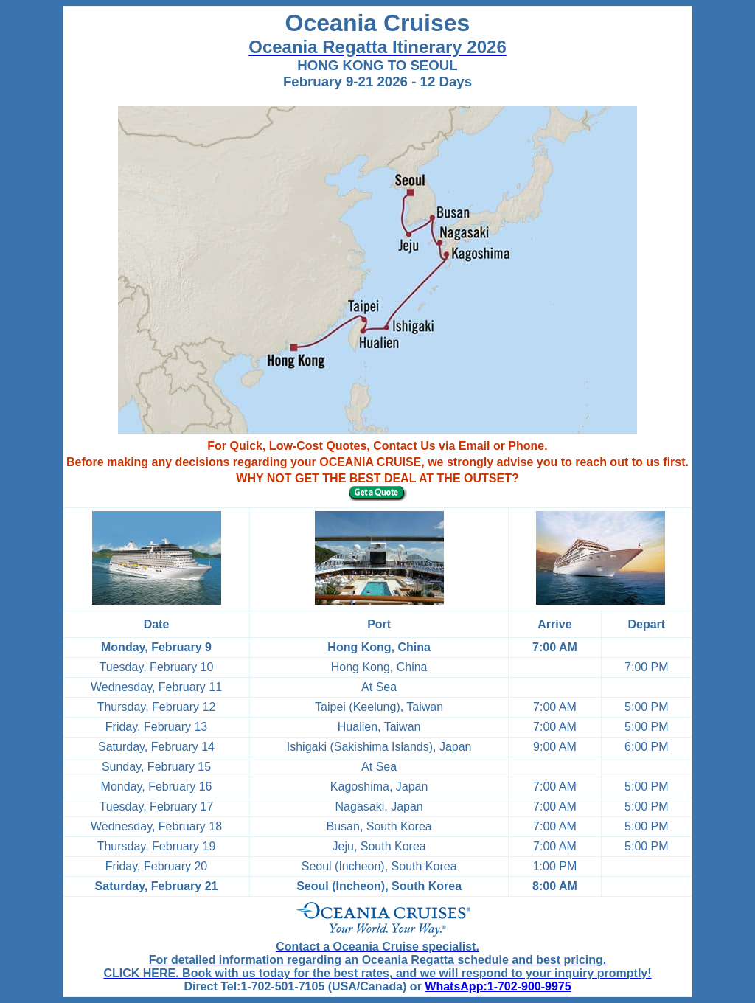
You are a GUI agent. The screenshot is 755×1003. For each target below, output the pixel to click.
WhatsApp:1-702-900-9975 (498, 986)
